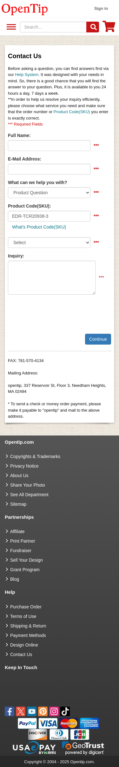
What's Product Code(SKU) (39, 226)
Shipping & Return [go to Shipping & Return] (28, 625)
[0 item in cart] (108, 28)
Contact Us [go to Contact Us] (21, 654)
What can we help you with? (37, 182)
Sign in (101, 8)
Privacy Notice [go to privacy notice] (24, 466)
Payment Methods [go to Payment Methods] (28, 635)
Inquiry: (16, 255)
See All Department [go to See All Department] (29, 494)
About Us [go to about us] (19, 475)
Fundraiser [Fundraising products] (20, 550)
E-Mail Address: (24, 158)
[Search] (92, 27)
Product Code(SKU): (29, 206)
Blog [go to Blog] (14, 579)
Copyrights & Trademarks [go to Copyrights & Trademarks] (35, 456)
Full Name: (19, 135)
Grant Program (25, 569)
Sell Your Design (26, 560)
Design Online (24, 644)
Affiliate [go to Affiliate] (17, 531)
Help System (26, 74)
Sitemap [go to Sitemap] (18, 504)
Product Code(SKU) (72, 111)
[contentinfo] (25, 8)
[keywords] (53, 27)
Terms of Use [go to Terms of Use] (23, 616)
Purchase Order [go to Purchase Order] (26, 606)
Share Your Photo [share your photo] (27, 485)
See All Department (10, 27)
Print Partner (22, 541)
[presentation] (56, 311)
